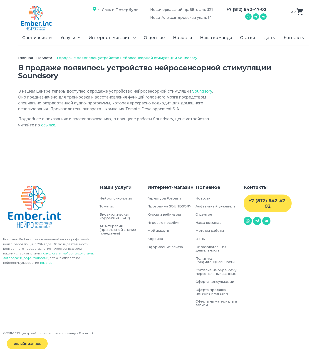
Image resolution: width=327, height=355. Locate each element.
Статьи (247, 37)
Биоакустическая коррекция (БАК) (115, 217)
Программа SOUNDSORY (170, 207)
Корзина (155, 239)
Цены (269, 37)
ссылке (48, 125)
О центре (154, 37)
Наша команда (216, 37)
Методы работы (210, 231)
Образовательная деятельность (212, 250)
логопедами (12, 258)
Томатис (46, 262)
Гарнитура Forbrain (165, 198)
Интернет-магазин (112, 38)
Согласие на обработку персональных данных (218, 273)
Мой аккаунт (159, 231)
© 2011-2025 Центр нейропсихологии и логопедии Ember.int (48, 335)
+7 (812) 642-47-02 (246, 9)
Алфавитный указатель (217, 207)
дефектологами (35, 258)
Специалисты (37, 37)
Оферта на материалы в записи (218, 305)
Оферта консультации (216, 283)
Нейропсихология (116, 198)
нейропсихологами (78, 253)
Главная (25, 58)
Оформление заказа (166, 248)
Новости (182, 37)
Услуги (70, 38)
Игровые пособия (164, 223)
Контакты (294, 37)
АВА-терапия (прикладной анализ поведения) (118, 230)
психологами (51, 253)
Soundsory (202, 91)
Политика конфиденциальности (216, 261)
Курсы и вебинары (165, 215)
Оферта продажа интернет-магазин (213, 293)
